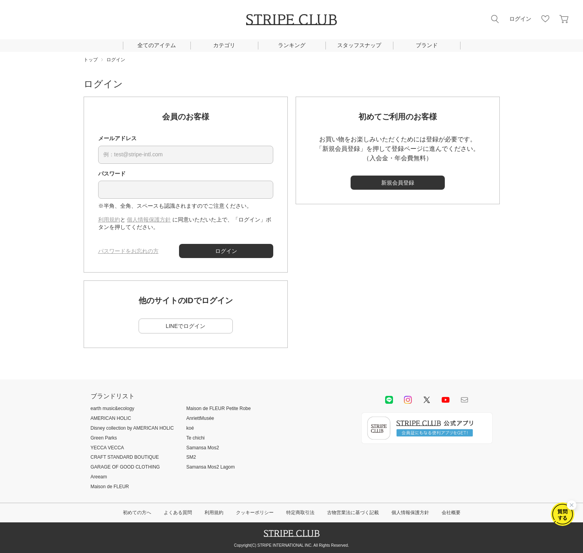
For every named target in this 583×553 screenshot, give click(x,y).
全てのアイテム (156, 45)
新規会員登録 (397, 182)
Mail (464, 400)
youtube (445, 400)
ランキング (291, 45)
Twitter (427, 400)
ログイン (520, 19)
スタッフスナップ (359, 45)
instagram (408, 400)
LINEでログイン (185, 326)
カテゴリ (224, 45)
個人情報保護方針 (149, 219)
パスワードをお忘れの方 (128, 251)
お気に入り (545, 19)
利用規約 (109, 219)
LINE (389, 400)
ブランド (427, 45)
